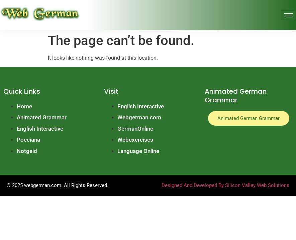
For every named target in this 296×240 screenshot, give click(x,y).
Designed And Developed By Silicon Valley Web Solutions (225, 185)
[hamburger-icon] (288, 15)
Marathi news (271, 135)
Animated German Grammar (248, 118)
